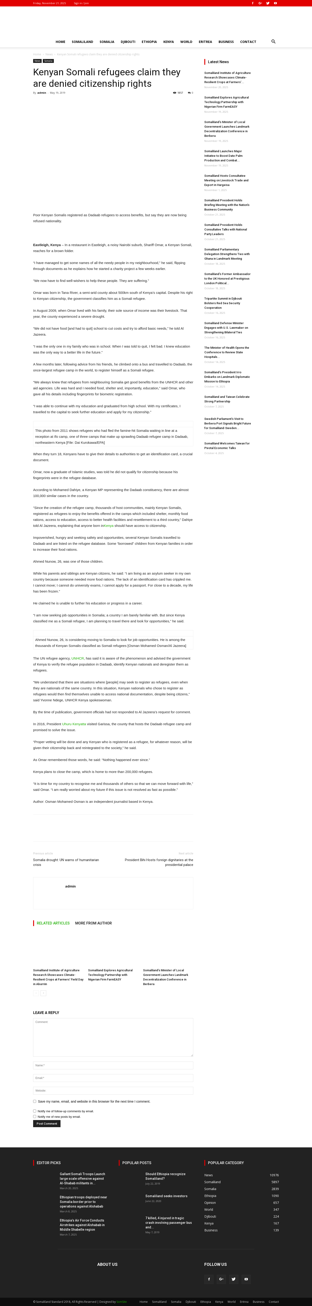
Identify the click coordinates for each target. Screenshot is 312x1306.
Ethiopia (149, 41)
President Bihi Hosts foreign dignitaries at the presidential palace (159, 862)
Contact (248, 41)
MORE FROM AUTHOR (93, 923)
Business (226, 41)
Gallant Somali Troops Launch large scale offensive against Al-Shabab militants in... (82, 1178)
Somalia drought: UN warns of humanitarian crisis (66, 862)
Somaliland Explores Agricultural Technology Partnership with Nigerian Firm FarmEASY (110, 975)
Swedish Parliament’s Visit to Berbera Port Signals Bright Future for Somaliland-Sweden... (227, 423)
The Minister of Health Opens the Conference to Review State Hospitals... (226, 352)
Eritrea (205, 41)
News (49, 54)
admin (41, 92)
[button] (273, 42)
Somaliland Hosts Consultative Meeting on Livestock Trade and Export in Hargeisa (226, 180)
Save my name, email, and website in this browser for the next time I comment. (94, 1101)
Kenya (168, 41)
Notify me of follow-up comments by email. (66, 1111)
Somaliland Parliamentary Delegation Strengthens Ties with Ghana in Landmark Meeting (227, 254)
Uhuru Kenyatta (74, 724)
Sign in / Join (81, 3)
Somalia (107, 41)
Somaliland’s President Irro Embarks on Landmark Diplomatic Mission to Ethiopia (227, 377)
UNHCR (77, 658)
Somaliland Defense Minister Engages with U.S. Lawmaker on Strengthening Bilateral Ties (226, 327)
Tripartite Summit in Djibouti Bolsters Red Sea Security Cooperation (223, 303)
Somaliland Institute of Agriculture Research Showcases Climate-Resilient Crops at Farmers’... (227, 77)
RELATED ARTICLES (53, 923)
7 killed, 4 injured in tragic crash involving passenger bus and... (168, 1222)
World (186, 41)
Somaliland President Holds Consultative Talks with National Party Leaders (225, 229)
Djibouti (128, 41)
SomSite (121, 1302)
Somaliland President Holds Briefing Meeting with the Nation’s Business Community (226, 205)
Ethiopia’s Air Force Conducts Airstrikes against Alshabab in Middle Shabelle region (82, 1225)
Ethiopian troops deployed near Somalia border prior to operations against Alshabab (83, 1201)
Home (60, 41)
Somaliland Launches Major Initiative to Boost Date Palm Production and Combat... (223, 155)
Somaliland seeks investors (166, 1196)
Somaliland (82, 41)
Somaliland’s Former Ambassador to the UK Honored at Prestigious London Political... (227, 278)
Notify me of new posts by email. (59, 1116)
